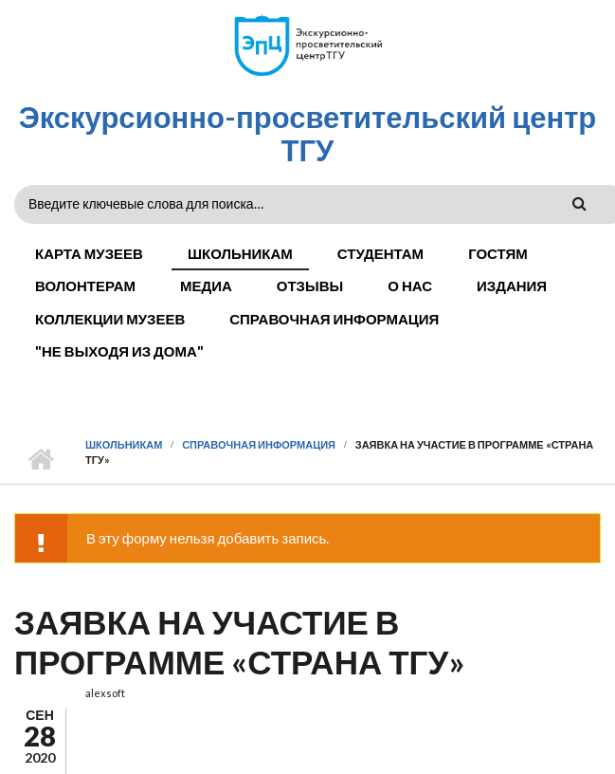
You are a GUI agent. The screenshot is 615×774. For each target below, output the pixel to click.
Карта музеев (89, 253)
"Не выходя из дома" (119, 350)
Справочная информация (334, 318)
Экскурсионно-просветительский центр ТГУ (308, 133)
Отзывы (310, 285)
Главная (40, 460)
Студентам (380, 253)
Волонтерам (85, 285)
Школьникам (240, 253)
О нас (410, 285)
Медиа (206, 285)
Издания (512, 285)
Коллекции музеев (110, 318)
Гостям (498, 253)
